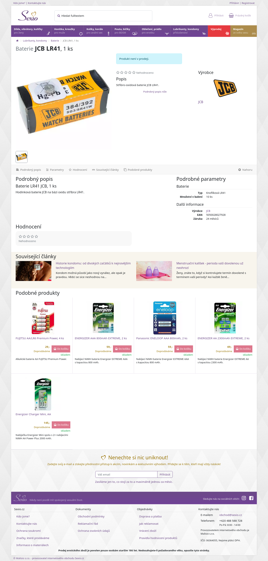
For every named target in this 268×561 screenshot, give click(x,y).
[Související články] (105, 169)
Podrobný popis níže (155, 91)
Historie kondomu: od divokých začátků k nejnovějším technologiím (93, 265)
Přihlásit (234, 3)
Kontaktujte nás (37, 3)
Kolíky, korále (99, 31)
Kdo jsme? (19, 3)
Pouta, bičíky (126, 32)
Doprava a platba (150, 516)
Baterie (55, 40)
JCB (200, 102)
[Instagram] (243, 498)
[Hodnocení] (77, 169)
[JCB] (225, 88)
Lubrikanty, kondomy (190, 31)
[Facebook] (251, 498)
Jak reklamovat (148, 523)
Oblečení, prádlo (156, 32)
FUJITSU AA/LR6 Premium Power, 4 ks (40, 338)
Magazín (244, 31)
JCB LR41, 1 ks (71, 40)
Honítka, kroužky (68, 31)
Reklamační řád (88, 523)
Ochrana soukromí (28, 531)
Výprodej (220, 31)
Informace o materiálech (32, 545)
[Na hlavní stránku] (17, 40)
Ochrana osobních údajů (94, 531)
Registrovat (248, 3)
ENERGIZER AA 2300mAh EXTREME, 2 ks (223, 338)
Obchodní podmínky (91, 516)
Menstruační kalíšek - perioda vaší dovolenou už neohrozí (209, 265)
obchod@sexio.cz (230, 515)
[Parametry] (54, 169)
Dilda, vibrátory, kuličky (32, 31)
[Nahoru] (246, 169)
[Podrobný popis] (27, 169)
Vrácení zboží (147, 531)
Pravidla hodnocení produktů (158, 538)
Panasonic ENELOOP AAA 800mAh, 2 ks (161, 338)
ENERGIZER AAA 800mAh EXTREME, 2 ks (101, 338)
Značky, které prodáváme (32, 538)
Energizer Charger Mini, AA (33, 414)
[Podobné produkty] (137, 169)
